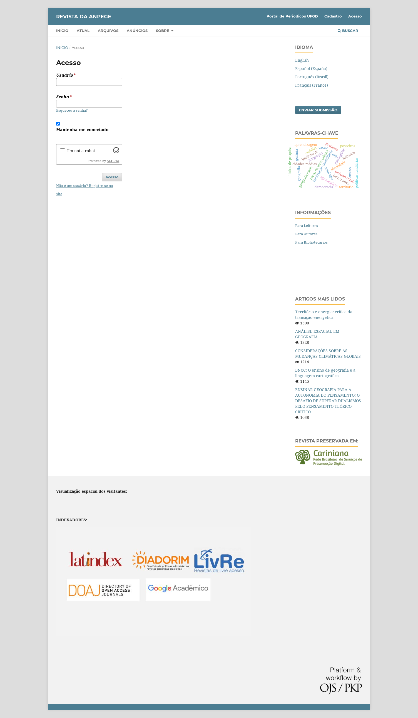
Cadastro (333, 16)
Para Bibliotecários (311, 242)
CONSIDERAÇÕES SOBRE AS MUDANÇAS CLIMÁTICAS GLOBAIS (328, 353)
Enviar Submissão (318, 110)
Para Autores (306, 233)
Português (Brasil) (312, 76)
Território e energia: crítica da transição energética (323, 314)
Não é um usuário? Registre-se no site (84, 189)
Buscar (348, 30)
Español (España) (311, 68)
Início (62, 30)
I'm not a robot (81, 150)
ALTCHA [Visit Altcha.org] (113, 161)
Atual (83, 30)
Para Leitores (306, 225)
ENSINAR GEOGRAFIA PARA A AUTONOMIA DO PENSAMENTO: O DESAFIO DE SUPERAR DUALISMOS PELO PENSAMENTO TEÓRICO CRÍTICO (328, 400)
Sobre (163, 30)
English (302, 60)
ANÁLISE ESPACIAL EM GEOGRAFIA (317, 334)
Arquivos (108, 30)
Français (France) (311, 85)
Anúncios (137, 30)
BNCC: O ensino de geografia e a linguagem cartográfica (325, 372)
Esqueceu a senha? (72, 110)
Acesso (355, 16)
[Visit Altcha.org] (116, 151)
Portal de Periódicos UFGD (292, 16)
